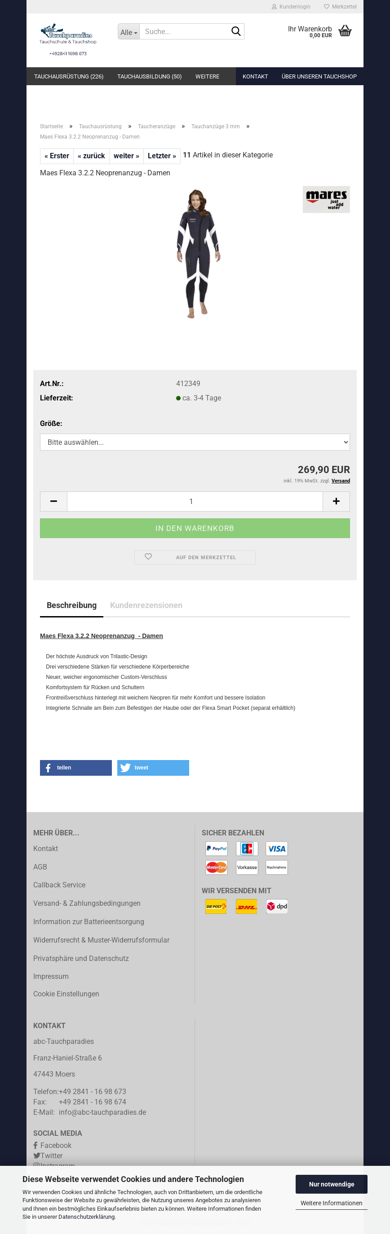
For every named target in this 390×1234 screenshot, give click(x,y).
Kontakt (255, 76)
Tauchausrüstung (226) (69, 76)
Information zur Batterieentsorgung (88, 921)
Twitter (51, 1155)
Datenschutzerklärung (86, 1216)
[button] (53, 501)
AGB (40, 867)
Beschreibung (72, 605)
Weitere (207, 76)
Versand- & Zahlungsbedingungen (87, 903)
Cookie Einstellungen (66, 994)
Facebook (55, 1145)
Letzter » (162, 156)
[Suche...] (128, 31)
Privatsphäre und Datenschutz (81, 958)
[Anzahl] (195, 501)
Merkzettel (340, 7)
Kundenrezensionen (146, 605)
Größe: (51, 423)
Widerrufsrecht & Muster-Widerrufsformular (101, 940)
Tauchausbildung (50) (149, 76)
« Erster (56, 156)
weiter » (126, 156)
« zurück (91, 156)
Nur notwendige (332, 1184)
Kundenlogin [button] (291, 7)
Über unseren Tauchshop (319, 76)
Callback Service (59, 885)
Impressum (51, 976)
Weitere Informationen (332, 1203)
